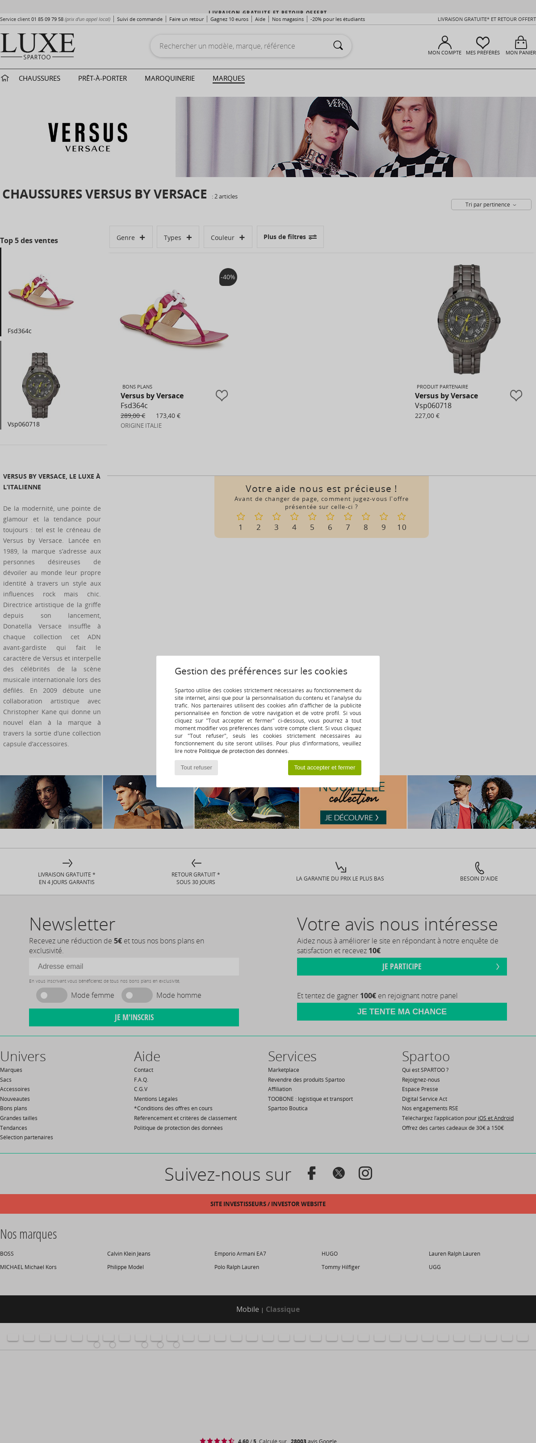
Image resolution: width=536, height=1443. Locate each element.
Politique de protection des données (243, 751)
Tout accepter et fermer (324, 767)
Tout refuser (196, 767)
